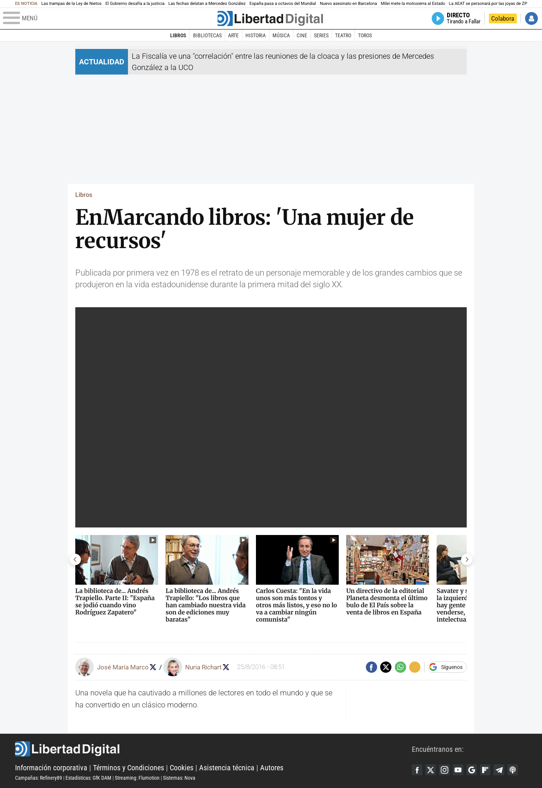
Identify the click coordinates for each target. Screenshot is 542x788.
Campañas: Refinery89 (38, 778)
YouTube (460, 770)
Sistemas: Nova (179, 778)
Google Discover (474, 770)
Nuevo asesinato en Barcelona (348, 3)
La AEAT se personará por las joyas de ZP (488, 3)
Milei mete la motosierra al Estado (413, 3)
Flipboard (489, 770)
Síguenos (452, 667)
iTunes (517, 770)
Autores (271, 767)
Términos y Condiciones (128, 767)
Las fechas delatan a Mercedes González (207, 3)
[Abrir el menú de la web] (109, 18)
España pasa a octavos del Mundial (283, 3)
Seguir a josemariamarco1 (154, 667)
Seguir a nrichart (228, 667)
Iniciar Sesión (531, 18)
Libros (178, 35)
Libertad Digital (213, 748)
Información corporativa (51, 767)
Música (281, 35)
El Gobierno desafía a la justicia (134, 3)
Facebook (417, 770)
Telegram (503, 770)
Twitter (431, 770)
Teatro (343, 35)
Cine (302, 35)
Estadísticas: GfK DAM (88, 778)
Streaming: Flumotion (137, 778)
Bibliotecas (207, 35)
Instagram (446, 770)
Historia (255, 35)
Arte (233, 35)
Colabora (502, 18)
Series (321, 35)
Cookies (181, 767)
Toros (365, 35)
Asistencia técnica (226, 767)
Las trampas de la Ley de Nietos (71, 3)
